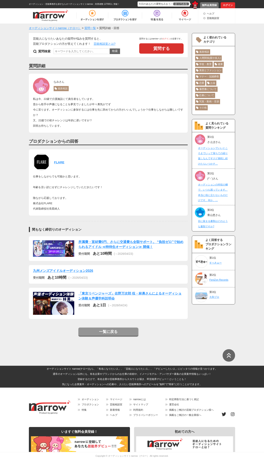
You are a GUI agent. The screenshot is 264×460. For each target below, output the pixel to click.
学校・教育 (205, 64)
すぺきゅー (215, 262)
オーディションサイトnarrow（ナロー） (128, 456)
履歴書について (208, 89)
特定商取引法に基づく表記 (184, 399)
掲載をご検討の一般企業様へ (185, 415)
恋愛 (201, 82)
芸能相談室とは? (105, 43)
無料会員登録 (209, 5)
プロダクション (90, 404)
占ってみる (181, 3)
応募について (206, 95)
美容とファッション (210, 70)
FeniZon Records (218, 279)
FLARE (59, 162)
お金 (212, 82)
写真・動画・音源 (209, 101)
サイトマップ (140, 404)
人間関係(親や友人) (210, 58)
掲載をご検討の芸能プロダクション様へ (191, 409)
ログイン (228, 5)
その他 (203, 107)
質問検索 (44, 51)
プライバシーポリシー (145, 415)
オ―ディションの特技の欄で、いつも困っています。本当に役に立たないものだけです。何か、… (213, 192)
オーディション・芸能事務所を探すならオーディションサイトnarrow (61, 4)
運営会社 (174, 404)
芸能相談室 (213, 18)
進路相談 (63, 88)
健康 (220, 64)
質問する (161, 48)
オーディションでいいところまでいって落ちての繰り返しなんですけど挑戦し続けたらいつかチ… (213, 156)
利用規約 (138, 409)
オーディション (90, 399)
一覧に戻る (108, 332)
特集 (84, 409)
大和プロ (214, 297)
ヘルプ (210, 13)
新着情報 (115, 409)
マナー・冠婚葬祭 (209, 76)
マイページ (116, 399)
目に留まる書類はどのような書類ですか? (213, 224)
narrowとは (139, 399)
